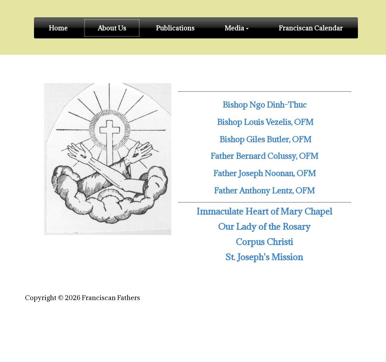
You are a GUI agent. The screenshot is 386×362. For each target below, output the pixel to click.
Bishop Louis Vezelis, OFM (265, 122)
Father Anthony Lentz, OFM (264, 190)
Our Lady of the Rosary (264, 226)
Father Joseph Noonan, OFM (264, 173)
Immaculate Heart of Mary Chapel (264, 211)
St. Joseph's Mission (264, 257)
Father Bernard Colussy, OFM (264, 156)
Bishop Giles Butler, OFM (264, 139)
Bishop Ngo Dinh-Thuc (265, 104)
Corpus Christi (264, 241)
